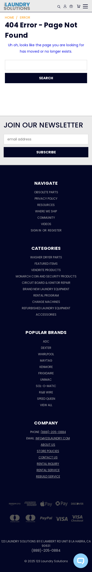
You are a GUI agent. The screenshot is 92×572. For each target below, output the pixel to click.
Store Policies (48, 451)
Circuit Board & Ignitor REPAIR (46, 283)
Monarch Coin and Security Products (46, 276)
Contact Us (48, 457)
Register (55, 230)
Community (46, 218)
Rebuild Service (48, 476)
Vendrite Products (46, 270)
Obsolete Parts (46, 192)
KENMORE (46, 367)
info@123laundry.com (53, 438)
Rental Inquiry (48, 464)
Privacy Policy (46, 198)
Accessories (46, 314)
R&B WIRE (46, 392)
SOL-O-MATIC (46, 386)
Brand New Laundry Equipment (46, 289)
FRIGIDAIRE (46, 373)
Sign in (36, 230)
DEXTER (46, 348)
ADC (46, 341)
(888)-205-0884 (53, 432)
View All (46, 405)
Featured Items (46, 264)
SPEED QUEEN (46, 399)
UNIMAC (46, 380)
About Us (48, 445)
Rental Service (48, 470)
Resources (46, 205)
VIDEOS (46, 224)
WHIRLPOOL (46, 354)
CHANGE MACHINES (46, 302)
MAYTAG (46, 360)
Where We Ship (46, 211)
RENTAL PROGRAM (46, 295)
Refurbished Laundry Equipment (46, 308)
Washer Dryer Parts (46, 257)
